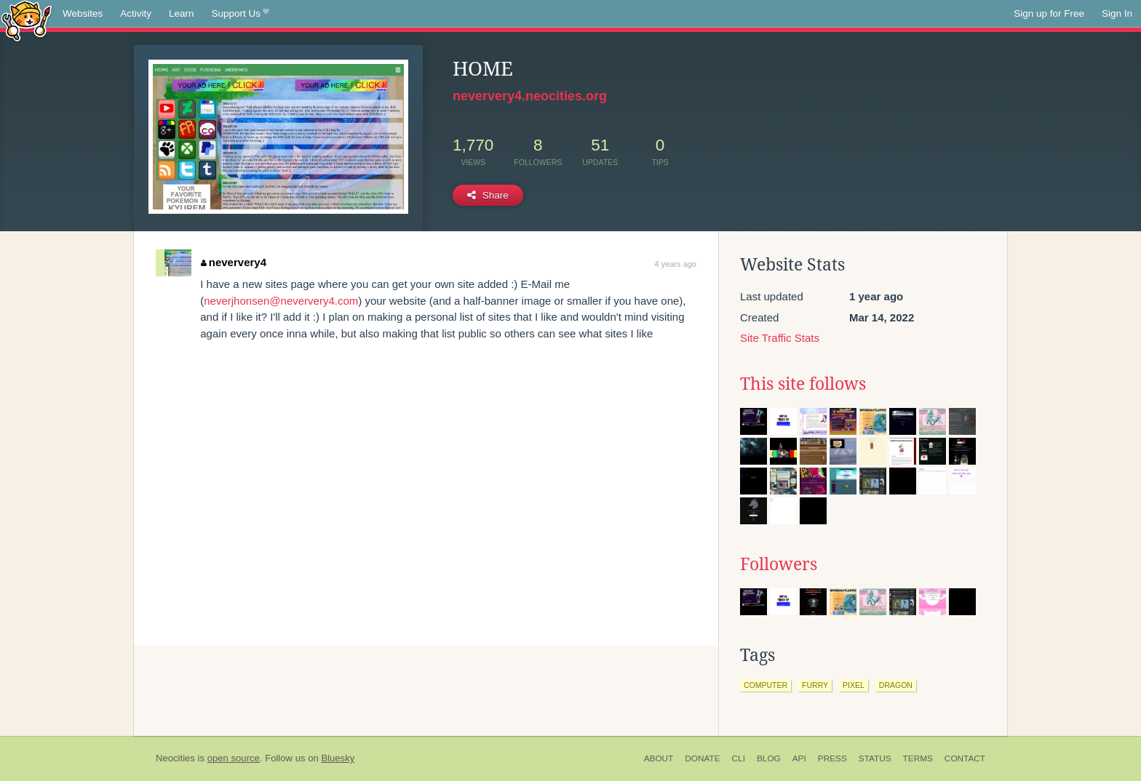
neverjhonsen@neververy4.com (281, 301)
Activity (135, 13)
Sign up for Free (1049, 13)
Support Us (240, 14)
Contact (965, 758)
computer (765, 685)
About (659, 758)
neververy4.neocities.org (530, 96)
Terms (918, 758)
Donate (702, 758)
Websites (83, 13)
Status (875, 758)
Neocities (175, 758)
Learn (181, 13)
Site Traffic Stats (779, 338)
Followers (778, 564)
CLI (738, 758)
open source (233, 758)
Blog (769, 758)
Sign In (1117, 13)
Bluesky (337, 758)
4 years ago (675, 264)
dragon (896, 685)
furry (815, 685)
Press (832, 758)
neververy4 (233, 262)
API (799, 758)
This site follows (803, 384)
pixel (853, 685)
